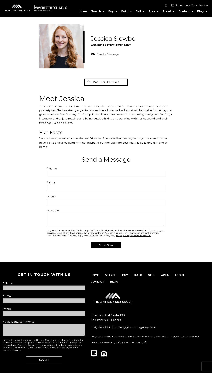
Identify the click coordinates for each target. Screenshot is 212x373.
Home (83, 11)
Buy (125, 275)
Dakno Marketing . (135, 342)
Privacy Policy (176, 337)
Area (165, 275)
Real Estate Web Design (105, 342)
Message (53, 210)
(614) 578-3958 (101, 327)
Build (138, 275)
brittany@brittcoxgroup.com (134, 327)
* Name (52, 168)
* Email (51, 182)
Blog (114, 281)
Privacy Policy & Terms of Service (133, 235)
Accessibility (192, 337)
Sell (151, 275)
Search (110, 275)
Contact (97, 281)
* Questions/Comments (18, 321)
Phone (51, 196)
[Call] (168, 5)
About (180, 275)
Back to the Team (106, 82)
